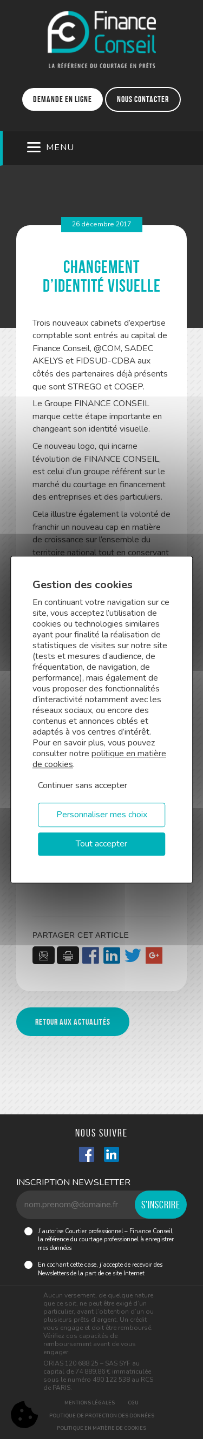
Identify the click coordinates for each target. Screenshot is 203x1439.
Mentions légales (89, 1403)
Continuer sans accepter (82, 785)
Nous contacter (143, 99)
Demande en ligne (62, 99)
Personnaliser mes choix (101, 815)
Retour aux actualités (72, 1021)
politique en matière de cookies (99, 759)
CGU (133, 1403)
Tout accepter (101, 844)
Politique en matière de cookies (101, 1428)
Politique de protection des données (101, 1416)
